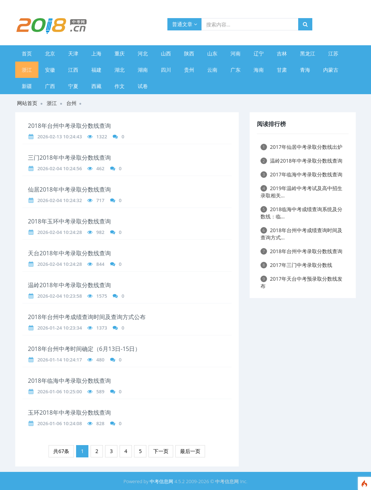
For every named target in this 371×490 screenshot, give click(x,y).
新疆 (27, 86)
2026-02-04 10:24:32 (59, 200)
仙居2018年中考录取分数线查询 (69, 189)
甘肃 (282, 69)
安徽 (50, 69)
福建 (96, 69)
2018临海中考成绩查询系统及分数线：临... (301, 213)
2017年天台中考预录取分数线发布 (301, 282)
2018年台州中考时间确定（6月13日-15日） (84, 349)
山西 (166, 53)
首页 (27, 53)
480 (100, 359)
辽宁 (259, 53)
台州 (71, 103)
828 (100, 423)
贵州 (189, 69)
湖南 (143, 69)
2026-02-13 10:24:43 (59, 136)
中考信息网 (161, 481)
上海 (96, 53)
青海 (305, 69)
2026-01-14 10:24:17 (59, 359)
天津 (73, 53)
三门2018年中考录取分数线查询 (69, 158)
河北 (143, 53)
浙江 (27, 69)
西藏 (96, 86)
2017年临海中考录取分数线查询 (301, 174)
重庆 (119, 53)
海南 (259, 69)
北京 (50, 53)
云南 (212, 69)
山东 (212, 53)
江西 (73, 69)
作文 (119, 86)
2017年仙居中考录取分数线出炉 (301, 146)
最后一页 (190, 451)
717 (100, 200)
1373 (101, 327)
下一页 (160, 451)
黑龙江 (307, 53)
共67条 (61, 451)
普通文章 (184, 24)
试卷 (143, 86)
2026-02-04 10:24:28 (59, 232)
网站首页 (27, 103)
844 (100, 264)
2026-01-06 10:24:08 (59, 423)
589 (100, 391)
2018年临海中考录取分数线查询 (69, 381)
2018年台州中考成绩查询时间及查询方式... (301, 234)
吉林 (282, 53)
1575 (101, 296)
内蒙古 (330, 69)
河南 (235, 53)
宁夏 (73, 86)
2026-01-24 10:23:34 (59, 327)
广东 (235, 69)
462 (100, 168)
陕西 (189, 53)
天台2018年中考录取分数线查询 (69, 253)
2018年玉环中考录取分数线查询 (69, 221)
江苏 (333, 53)
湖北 (119, 69)
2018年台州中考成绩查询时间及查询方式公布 (87, 317)
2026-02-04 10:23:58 (59, 296)
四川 (166, 69)
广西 (50, 86)
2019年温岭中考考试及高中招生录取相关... (301, 192)
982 (100, 232)
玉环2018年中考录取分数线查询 (69, 412)
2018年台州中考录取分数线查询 (69, 126)
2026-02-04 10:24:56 (59, 168)
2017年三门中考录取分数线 (296, 264)
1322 (101, 136)
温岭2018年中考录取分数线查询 (69, 285)
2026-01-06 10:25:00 (59, 391)
